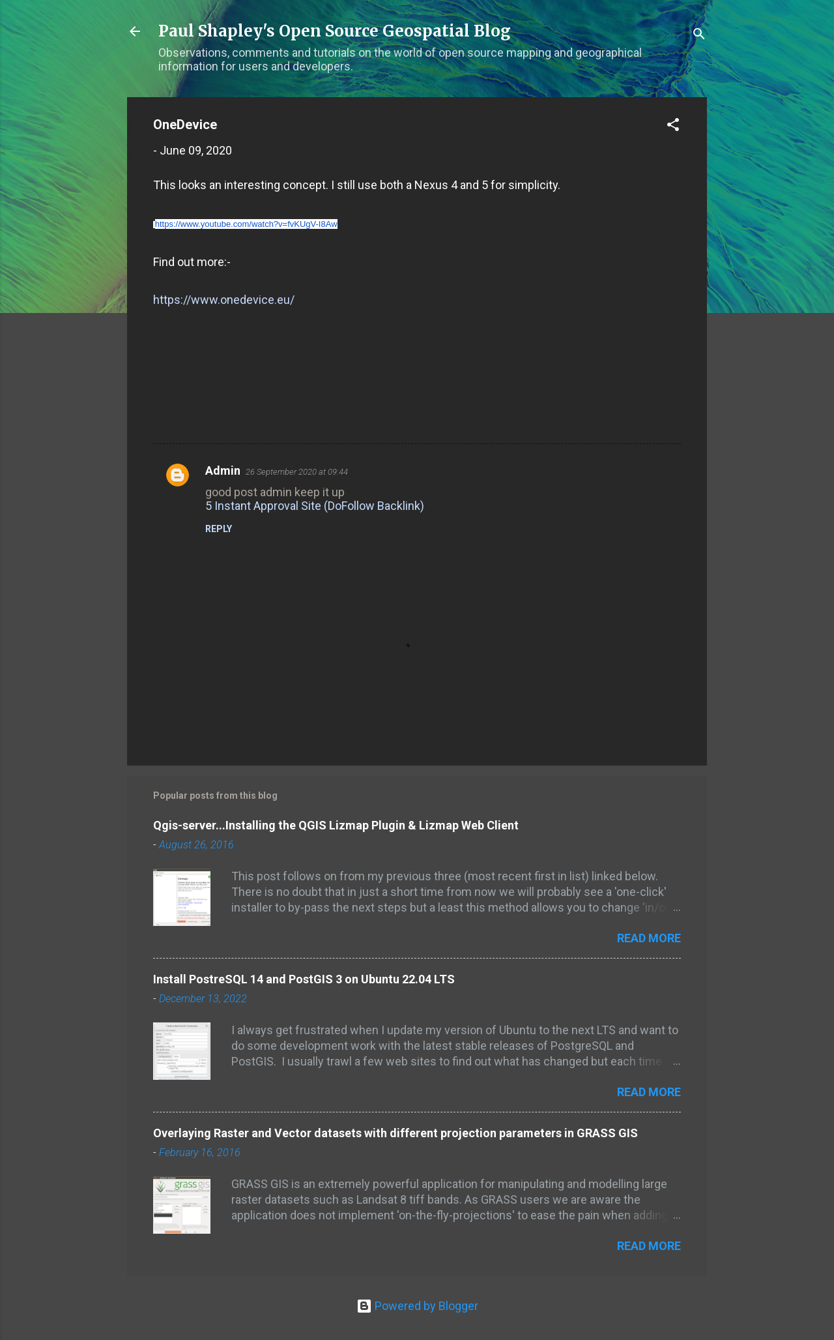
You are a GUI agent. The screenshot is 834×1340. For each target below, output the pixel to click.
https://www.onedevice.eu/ (224, 299)
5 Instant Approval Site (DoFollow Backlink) (314, 506)
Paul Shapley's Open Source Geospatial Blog (334, 31)
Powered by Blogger (417, 1306)
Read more (649, 938)
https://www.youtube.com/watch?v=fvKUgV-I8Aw (246, 224)
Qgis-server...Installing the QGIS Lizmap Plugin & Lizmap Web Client (336, 825)
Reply (218, 529)
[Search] (699, 35)
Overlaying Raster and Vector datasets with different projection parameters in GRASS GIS (395, 1133)
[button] (673, 126)
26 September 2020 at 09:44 (297, 472)
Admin (222, 470)
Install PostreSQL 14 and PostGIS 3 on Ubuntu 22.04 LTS (304, 979)
